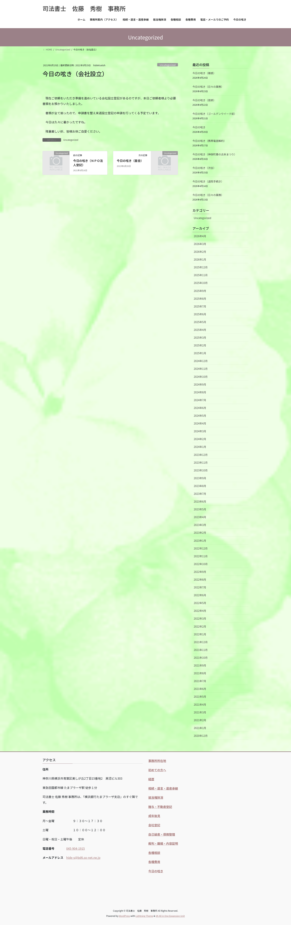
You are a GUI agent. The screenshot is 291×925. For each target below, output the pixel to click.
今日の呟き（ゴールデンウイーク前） (214, 114)
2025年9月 (200, 291)
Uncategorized (168, 65)
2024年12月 (201, 361)
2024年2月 (200, 439)
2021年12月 (201, 642)
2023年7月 (200, 494)
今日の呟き (198, 127)
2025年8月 (200, 298)
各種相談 (154, 852)
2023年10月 (201, 470)
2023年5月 (200, 509)
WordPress (124, 915)
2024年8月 (200, 392)
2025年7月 (200, 306)
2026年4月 (200, 236)
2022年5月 (200, 603)
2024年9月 (200, 384)
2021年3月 (200, 712)
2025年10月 (201, 283)
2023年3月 (200, 525)
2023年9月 (200, 478)
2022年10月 (201, 564)
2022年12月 (201, 548)
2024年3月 (200, 431)
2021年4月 (200, 704)
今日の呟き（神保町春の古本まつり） (214, 154)
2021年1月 (200, 728)
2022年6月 (200, 595)
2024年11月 (201, 369)
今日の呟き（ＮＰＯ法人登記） (88, 162)
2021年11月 (201, 650)
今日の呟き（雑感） (204, 73)
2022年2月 (200, 626)
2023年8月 (200, 486)
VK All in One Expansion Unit (170, 915)
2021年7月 (200, 681)
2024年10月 (201, 376)
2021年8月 (200, 673)
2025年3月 (200, 337)
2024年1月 (200, 447)
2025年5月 (200, 322)
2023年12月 (201, 455)
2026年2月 (200, 252)
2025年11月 (201, 275)
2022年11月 (201, 556)
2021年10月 (201, 657)
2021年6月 (200, 689)
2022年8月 (200, 579)
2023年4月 (200, 517)
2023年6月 (200, 501)
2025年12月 (201, 267)
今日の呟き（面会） (130, 160)
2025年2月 (200, 345)
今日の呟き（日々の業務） (208, 86)
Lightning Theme (144, 915)
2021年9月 (200, 665)
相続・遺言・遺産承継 (163, 788)
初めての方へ (157, 770)
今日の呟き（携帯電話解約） (209, 141)
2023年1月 (200, 540)
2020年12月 (201, 736)
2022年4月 (200, 611)
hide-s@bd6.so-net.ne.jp (83, 857)
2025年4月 (200, 330)
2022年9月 (200, 572)
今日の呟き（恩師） (204, 100)
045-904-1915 (75, 848)
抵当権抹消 (155, 797)
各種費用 (154, 862)
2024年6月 (200, 408)
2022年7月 (200, 587)
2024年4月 (200, 423)
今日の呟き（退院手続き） (208, 181)
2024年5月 (200, 415)
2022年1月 (200, 634)
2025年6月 (200, 314)
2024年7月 (200, 400)
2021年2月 (200, 720)
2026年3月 (200, 244)
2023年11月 (201, 462)
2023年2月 (200, 532)
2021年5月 (200, 696)
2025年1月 (200, 353)
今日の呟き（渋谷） (204, 168)
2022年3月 (200, 618)
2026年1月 (200, 259)
